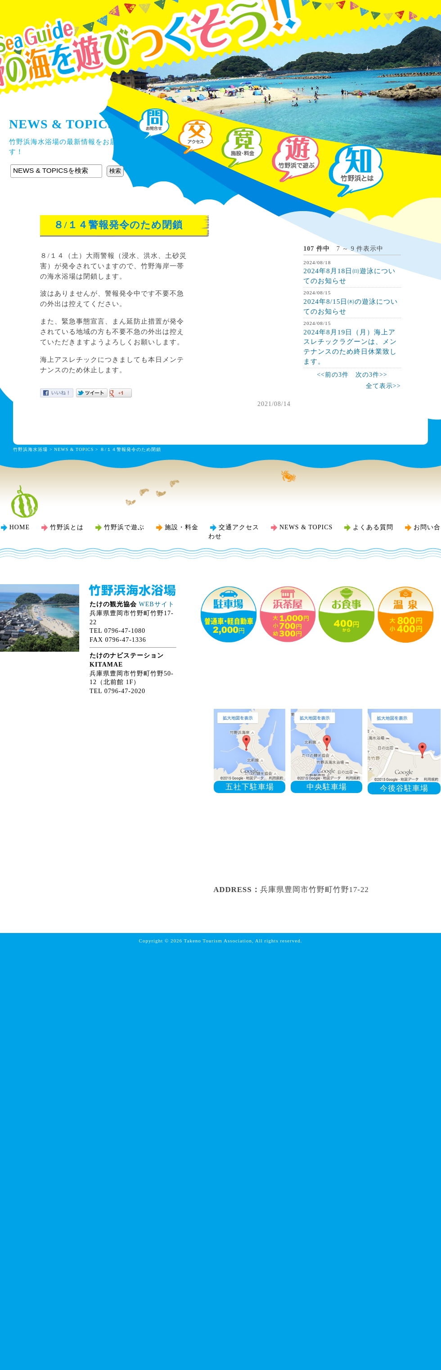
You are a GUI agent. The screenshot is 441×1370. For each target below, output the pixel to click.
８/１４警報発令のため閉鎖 (130, 449)
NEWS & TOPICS (74, 449)
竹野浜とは (67, 527)
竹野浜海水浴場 (220, 25)
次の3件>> (371, 374)
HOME (19, 527)
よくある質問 (373, 527)
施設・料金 (181, 527)
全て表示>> (383, 386)
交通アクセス (239, 527)
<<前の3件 (333, 374)
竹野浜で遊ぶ (124, 527)
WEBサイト (157, 604)
